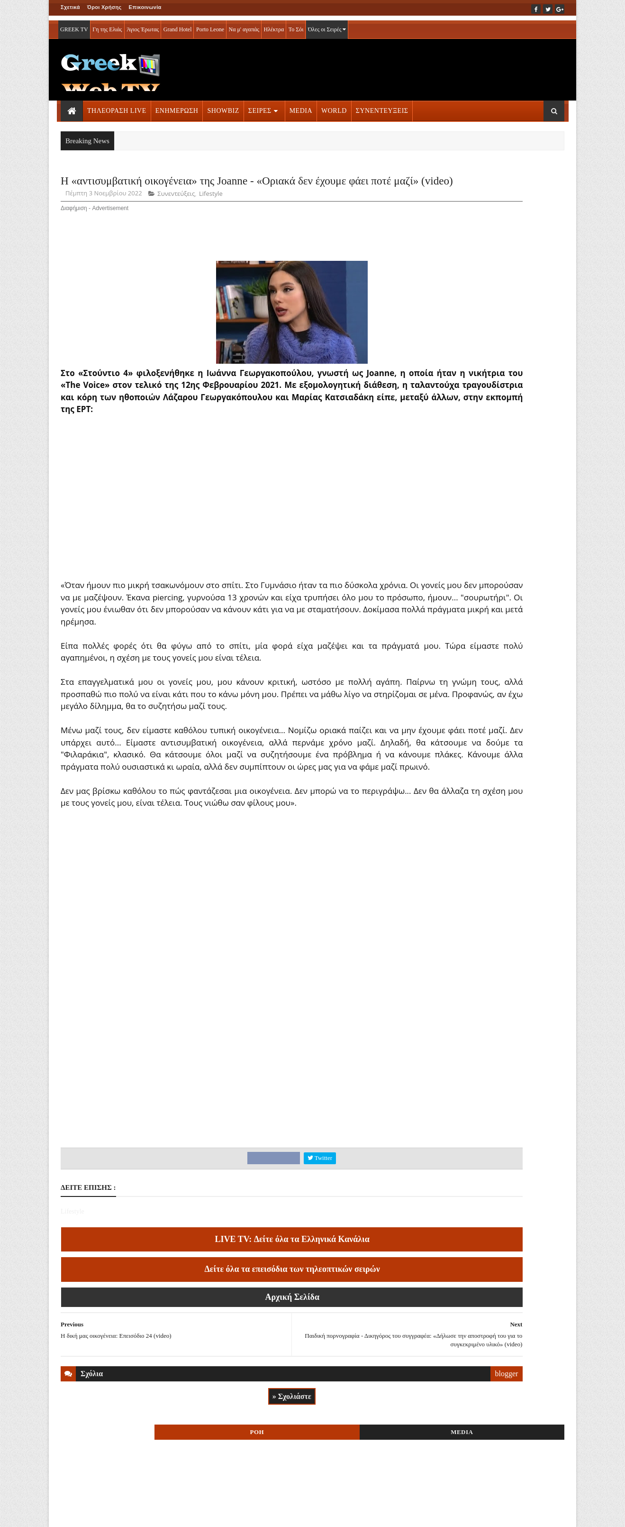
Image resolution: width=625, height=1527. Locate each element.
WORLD (334, 106)
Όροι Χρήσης (104, 7)
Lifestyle (211, 222)
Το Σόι (296, 24)
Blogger (359, 1513)
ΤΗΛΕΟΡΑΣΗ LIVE (116, 106)
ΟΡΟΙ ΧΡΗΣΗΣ (106, 1513)
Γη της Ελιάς (107, 24)
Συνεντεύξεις (176, 222)
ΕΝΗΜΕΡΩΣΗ (177, 106)
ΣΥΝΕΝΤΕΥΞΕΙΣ (382, 106)
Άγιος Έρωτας (143, 24)
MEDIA (301, 106)
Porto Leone (210, 24)
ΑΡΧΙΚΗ (72, 1513)
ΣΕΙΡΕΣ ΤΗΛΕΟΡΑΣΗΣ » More (486, 654)
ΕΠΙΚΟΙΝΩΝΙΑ (149, 1513)
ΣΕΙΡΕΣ (260, 106)
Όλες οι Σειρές (327, 24)
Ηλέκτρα (274, 24)
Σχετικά (70, 7)
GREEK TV (74, 24)
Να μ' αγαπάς (243, 24)
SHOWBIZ (223, 106)
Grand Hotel (177, 24)
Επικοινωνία (145, 7)
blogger (389, 1462)
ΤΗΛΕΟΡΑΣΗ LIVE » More (480, 592)
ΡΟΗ (459, 183)
